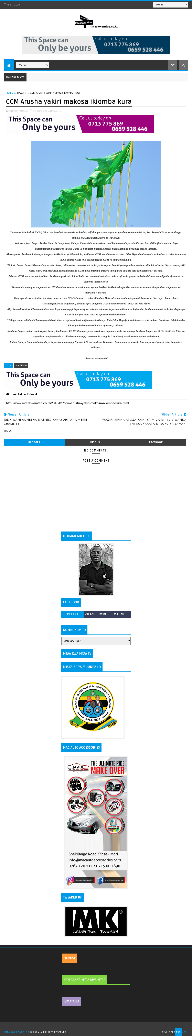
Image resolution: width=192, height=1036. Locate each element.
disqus (95, 442)
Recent (73, 614)
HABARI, (56, 111)
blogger (34, 442)
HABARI (21, 92)
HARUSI (69, 958)
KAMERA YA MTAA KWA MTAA (84, 980)
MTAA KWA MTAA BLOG (16, 1032)
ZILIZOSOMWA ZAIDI (96, 615)
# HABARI (21, 365)
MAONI (119, 614)
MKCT (183, 1032)
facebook (156, 442)
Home (9, 92)
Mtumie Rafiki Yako (21, 394)
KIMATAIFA (71, 1001)
